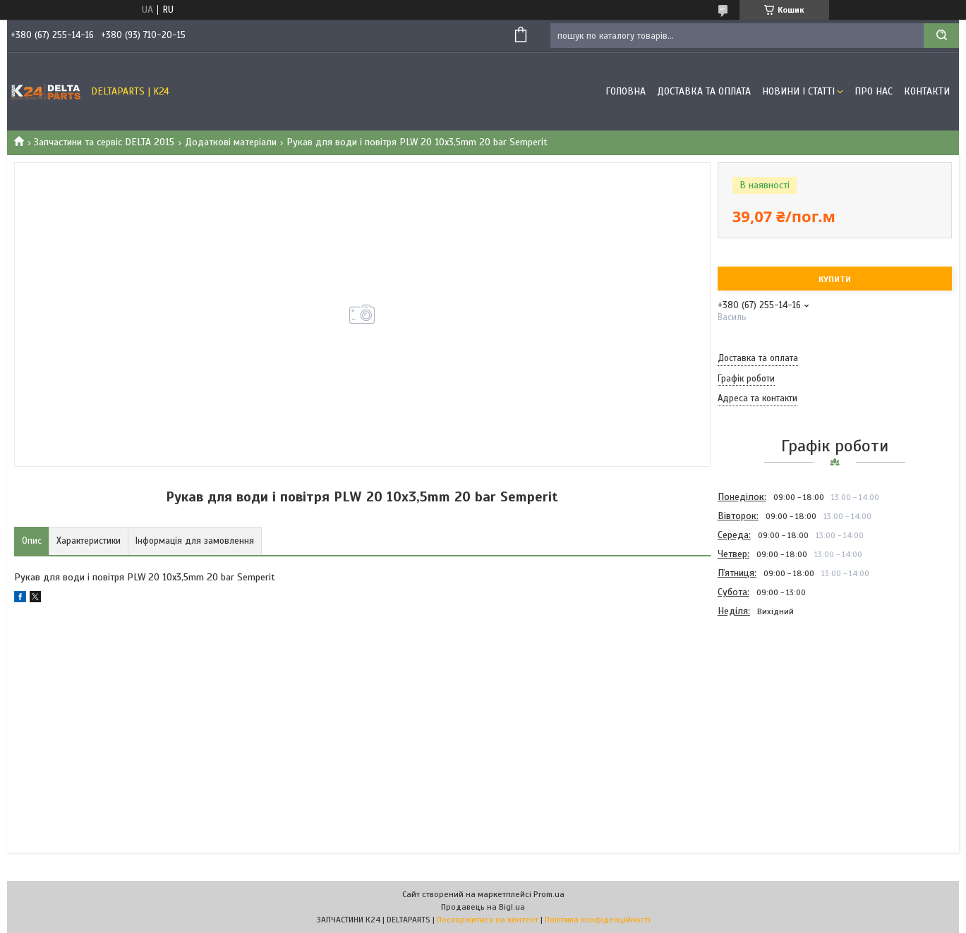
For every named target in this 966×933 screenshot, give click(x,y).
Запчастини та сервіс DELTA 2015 (104, 142)
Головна (625, 91)
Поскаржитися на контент (487, 920)
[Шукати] (941, 35)
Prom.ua (548, 894)
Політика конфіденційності (598, 920)
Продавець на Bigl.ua (483, 907)
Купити (835, 279)
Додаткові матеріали (231, 142)
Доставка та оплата (704, 91)
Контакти (927, 91)
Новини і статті (798, 91)
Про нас (874, 91)
